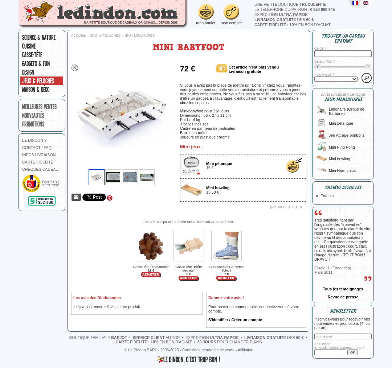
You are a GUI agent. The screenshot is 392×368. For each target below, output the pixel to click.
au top (156, 337)
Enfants (327, 196)
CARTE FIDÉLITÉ (37, 162)
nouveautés (33, 115)
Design (28, 72)
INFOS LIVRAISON (39, 155)
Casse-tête (32, 54)
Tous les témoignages (343, 289)
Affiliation (245, 350)
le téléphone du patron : (294, 9)
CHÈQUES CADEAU (40, 169)
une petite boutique (290, 4)
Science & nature (39, 37)
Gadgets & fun (36, 63)
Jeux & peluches (38, 81)
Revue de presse (343, 297)
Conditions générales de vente (208, 350)
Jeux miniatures (139, 35)
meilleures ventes (39, 106)
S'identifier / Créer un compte (235, 320)
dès (284, 19)
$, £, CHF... (297, 207)
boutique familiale (98, 337)
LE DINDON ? (34, 140)
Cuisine (29, 46)
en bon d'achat (292, 24)
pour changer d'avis (229, 342)
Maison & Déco (35, 89)
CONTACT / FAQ (37, 147)
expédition (281, 14)
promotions (33, 124)
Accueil (78, 35)
